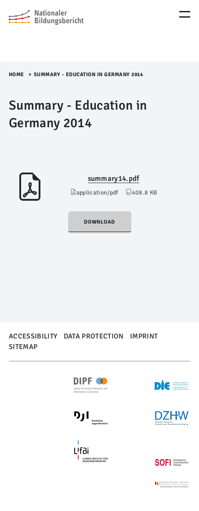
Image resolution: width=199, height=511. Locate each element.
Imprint (144, 336)
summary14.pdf (114, 178)
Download (99, 222)
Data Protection (94, 336)
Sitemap (23, 346)
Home (16, 74)
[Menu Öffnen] (184, 14)
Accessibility (33, 336)
